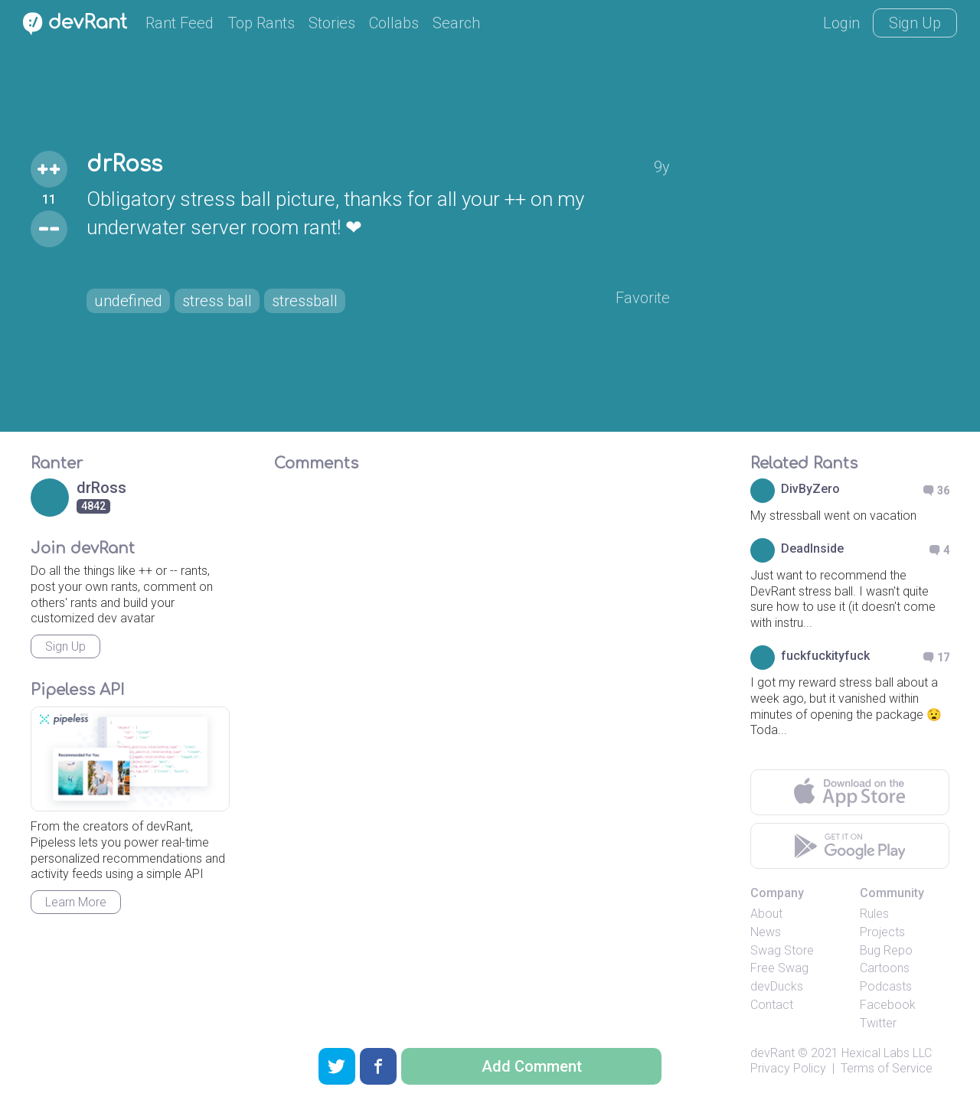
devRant (772, 1053)
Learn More (75, 902)
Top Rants (261, 23)
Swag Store (782, 950)
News (765, 932)
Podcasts (886, 986)
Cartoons (885, 968)
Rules (874, 913)
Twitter (878, 1023)
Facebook (888, 1004)
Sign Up (915, 23)
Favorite (643, 298)
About (766, 913)
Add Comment (532, 1066)
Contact (771, 1004)
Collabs (394, 23)
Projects (882, 932)
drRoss (124, 164)
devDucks (776, 986)
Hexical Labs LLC (886, 1053)
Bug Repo (886, 950)
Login (841, 23)
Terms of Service (887, 1068)
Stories (332, 23)
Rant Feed (179, 23)
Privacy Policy (788, 1068)
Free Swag (779, 968)
